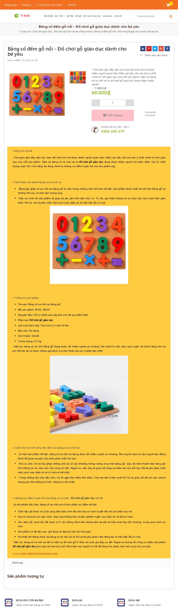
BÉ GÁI (78, 16)
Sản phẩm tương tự (25, 572)
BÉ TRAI (70, 16)
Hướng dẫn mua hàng (150, 113)
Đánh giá (101, 88)
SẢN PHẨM (48, 16)
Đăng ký (26, 4)
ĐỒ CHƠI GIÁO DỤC (92, 16)
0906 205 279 (112, 131)
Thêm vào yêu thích (153, 55)
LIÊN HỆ (117, 16)
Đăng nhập (11, 4)
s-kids (17, 60)
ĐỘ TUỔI (60, 16)
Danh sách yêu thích (50, 4)
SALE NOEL (107, 16)
